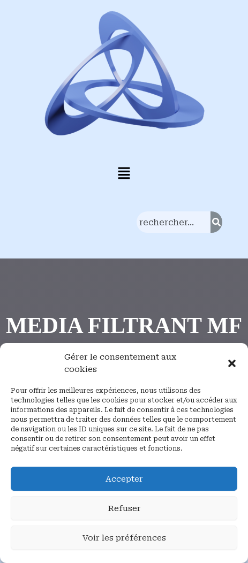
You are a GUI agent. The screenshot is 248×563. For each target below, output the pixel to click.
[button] (232, 363)
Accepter (124, 479)
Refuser (124, 508)
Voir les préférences (124, 538)
